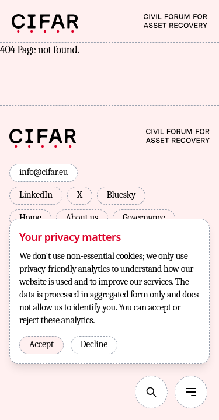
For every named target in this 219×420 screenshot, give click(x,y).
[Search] (151, 392)
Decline (94, 344)
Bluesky (121, 195)
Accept (41, 344)
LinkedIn (36, 195)
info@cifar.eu (43, 172)
